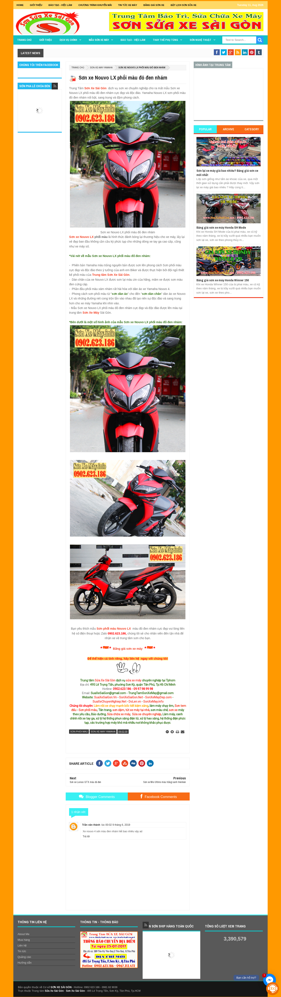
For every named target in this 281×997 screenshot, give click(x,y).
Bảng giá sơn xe (153, 5)
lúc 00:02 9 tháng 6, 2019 (116, 824)
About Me (23, 934)
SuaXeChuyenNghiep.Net (109, 701)
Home (20, 5)
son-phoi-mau (79, 731)
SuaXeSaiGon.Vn (105, 697)
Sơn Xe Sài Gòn (95, 88)
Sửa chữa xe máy (118, 714)
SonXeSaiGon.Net (131, 697)
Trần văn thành (91, 824)
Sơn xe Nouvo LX (81, 237)
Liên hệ (22, 945)
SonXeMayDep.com (158, 697)
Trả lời (86, 836)
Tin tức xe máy (127, 5)
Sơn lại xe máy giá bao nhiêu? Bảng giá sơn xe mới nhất (227, 172)
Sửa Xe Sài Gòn (105, 680)
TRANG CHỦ (24, 40)
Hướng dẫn (25, 962)
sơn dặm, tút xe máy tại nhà (131, 710)
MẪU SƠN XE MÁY (99, 40)
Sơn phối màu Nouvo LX (114, 628)
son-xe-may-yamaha (101, 67)
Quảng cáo (24, 957)
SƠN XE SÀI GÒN (61, 987)
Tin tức (22, 951)
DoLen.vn (135, 701)
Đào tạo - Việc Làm (60, 5)
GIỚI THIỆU (36, 5)
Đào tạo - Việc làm (133, 40)
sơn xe (173, 710)
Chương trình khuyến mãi (95, 5)
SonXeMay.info (153, 701)
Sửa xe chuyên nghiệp (146, 714)
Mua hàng (24, 939)
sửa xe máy (133, 680)
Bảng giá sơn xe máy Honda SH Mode (221, 227)
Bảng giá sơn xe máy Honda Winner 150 (222, 280)
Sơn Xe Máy (90, 312)
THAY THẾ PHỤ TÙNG (165, 40)
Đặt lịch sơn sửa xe (183, 5)
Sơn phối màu (88, 710)
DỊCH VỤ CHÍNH (68, 40)
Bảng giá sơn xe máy (128, 648)
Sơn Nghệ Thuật (200, 40)
